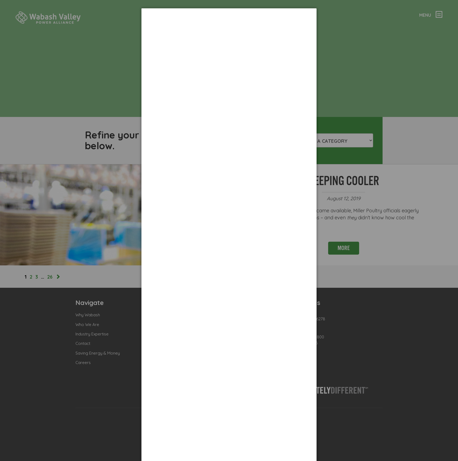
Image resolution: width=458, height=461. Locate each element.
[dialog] (229, 28)
